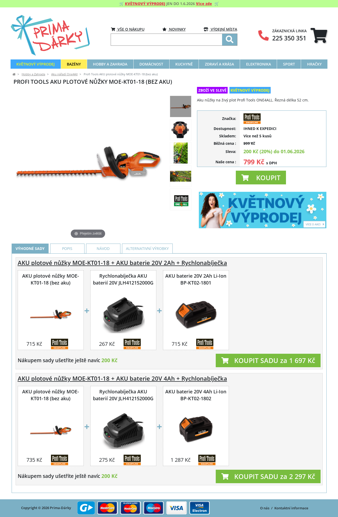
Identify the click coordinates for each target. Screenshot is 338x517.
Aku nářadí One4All (64, 74)
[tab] (318, 35)
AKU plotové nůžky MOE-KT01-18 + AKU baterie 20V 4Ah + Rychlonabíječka (122, 378)
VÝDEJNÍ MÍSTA (220, 29)
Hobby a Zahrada (33, 74)
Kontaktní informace (291, 508)
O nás (264, 508)
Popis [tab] (67, 248)
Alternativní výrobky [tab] (147, 248)
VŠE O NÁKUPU (127, 29)
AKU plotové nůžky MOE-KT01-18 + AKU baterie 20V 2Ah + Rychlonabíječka (122, 263)
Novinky (174, 29)
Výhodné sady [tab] (30, 248)
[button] (261, 177)
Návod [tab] (103, 248)
